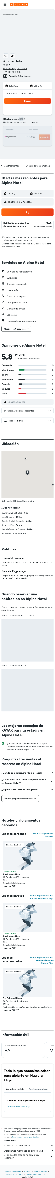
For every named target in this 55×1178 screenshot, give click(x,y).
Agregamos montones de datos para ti (29, 1150)
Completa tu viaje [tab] (15, 1089)
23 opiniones (24, 76)
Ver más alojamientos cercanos (43, 835)
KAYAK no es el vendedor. (29, 1145)
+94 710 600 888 (12, 71)
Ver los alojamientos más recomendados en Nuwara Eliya (42, 960)
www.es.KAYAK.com (13, 1172)
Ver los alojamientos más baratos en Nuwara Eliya (42, 897)
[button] (5, 4)
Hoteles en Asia (40, 1172)
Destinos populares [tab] (38, 1089)
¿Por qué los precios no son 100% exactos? (29, 1156)
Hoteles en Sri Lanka (14, 1174)
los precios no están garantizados (25, 1137)
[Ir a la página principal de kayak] (19, 4)
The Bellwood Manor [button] (12, 998)
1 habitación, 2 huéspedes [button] (19, 93)
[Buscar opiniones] (29, 402)
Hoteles (27, 1172)
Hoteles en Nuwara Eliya (19, 1106)
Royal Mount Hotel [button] (11, 874)
